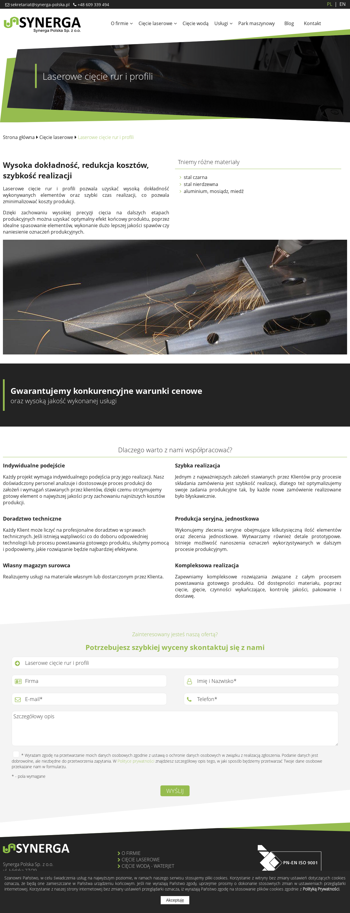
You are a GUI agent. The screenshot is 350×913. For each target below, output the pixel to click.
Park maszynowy (256, 23)
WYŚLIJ (175, 791)
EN (339, 4)
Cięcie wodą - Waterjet (148, 866)
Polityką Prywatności (321, 889)
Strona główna (19, 137)
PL (329, 4)
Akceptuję (175, 900)
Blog (289, 23)
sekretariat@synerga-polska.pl (39, 4)
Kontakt (312, 23)
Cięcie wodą (196, 23)
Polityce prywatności (136, 761)
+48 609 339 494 (92, 4)
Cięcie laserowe (158, 23)
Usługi (223, 23)
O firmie (122, 23)
